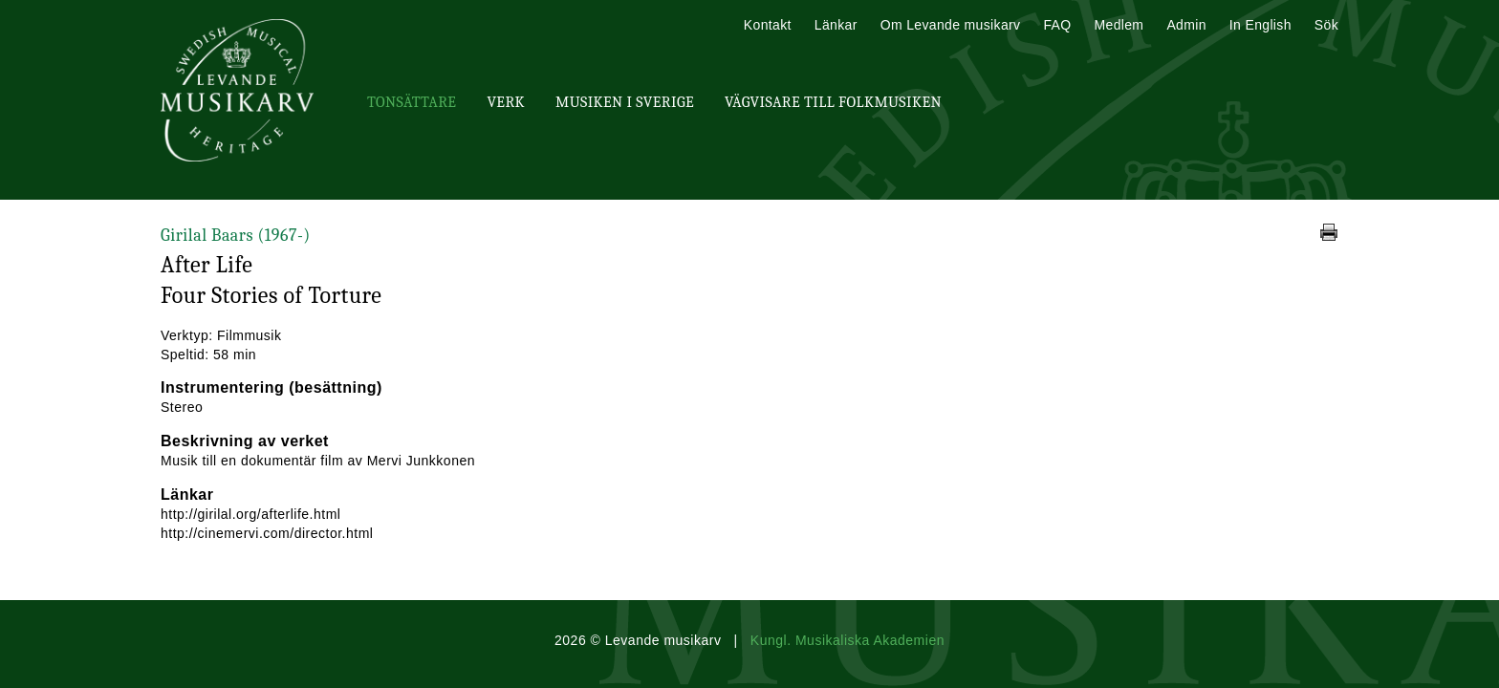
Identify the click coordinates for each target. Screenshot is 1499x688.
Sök (1326, 24)
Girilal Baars (236, 236)
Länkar (836, 24)
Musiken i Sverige (624, 102)
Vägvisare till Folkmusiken (833, 102)
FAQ (1057, 24)
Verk (506, 102)
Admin (1186, 24)
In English (1260, 24)
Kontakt (768, 24)
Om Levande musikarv (950, 24)
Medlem (1118, 24)
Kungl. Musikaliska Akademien (847, 640)
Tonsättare (411, 102)
